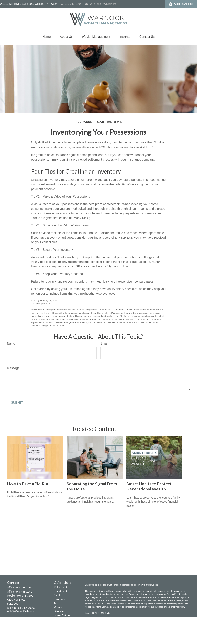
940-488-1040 (23, 591)
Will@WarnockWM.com (101, 3)
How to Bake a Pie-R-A (28, 483)
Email (104, 343)
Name (11, 343)
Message (13, 368)
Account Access (181, 4)
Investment (60, 591)
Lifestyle (59, 611)
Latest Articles (62, 615)
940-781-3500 (24, 595)
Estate (57, 595)
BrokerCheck (152, 585)
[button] (46, 36)
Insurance (60, 599)
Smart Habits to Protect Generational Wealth (149, 486)
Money (58, 607)
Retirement (60, 587)
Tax (56, 603)
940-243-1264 (71, 3)
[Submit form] (17, 402)
